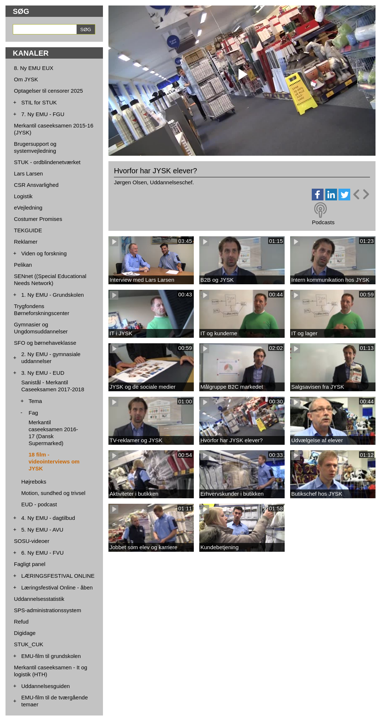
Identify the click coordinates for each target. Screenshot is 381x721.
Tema (35, 401)
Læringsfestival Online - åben (57, 587)
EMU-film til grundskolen (51, 656)
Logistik (23, 196)
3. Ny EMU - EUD (42, 373)
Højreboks (33, 481)
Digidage (25, 633)
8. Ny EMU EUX (33, 68)
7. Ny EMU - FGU (42, 114)
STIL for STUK (39, 102)
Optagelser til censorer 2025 (48, 91)
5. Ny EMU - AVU (42, 529)
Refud (21, 621)
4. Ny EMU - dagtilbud (48, 518)
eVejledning (28, 207)
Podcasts (323, 222)
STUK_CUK (28, 644)
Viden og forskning (44, 253)
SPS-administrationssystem (47, 610)
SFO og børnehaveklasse (45, 343)
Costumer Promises (38, 219)
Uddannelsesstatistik (39, 599)
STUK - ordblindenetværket (47, 162)
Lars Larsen (28, 173)
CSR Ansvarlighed (36, 185)
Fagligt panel (29, 564)
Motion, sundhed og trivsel (53, 493)
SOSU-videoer (31, 541)
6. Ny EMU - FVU (42, 553)
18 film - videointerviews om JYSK (54, 461)
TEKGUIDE (28, 230)
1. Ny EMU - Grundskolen (52, 295)
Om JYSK (26, 79)
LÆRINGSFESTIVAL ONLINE (58, 576)
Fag (33, 413)
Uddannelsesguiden (45, 686)
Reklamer (25, 242)
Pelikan (23, 265)
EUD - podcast (39, 504)
